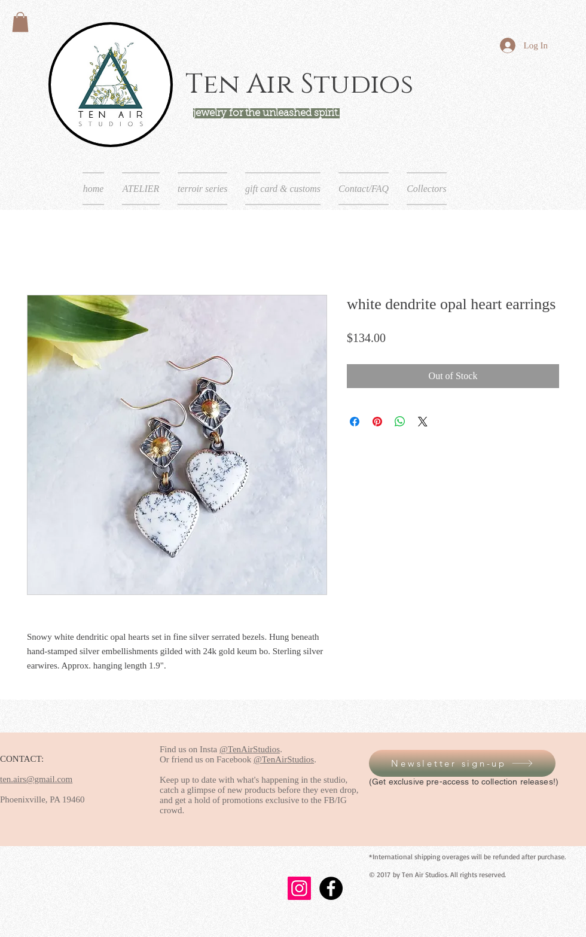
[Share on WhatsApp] (400, 421)
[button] (20, 22)
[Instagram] (299, 888)
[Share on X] (423, 421)
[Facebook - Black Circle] (331, 888)
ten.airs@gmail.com (36, 779)
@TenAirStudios (249, 749)
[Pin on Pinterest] (377, 421)
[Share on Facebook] (354, 421)
